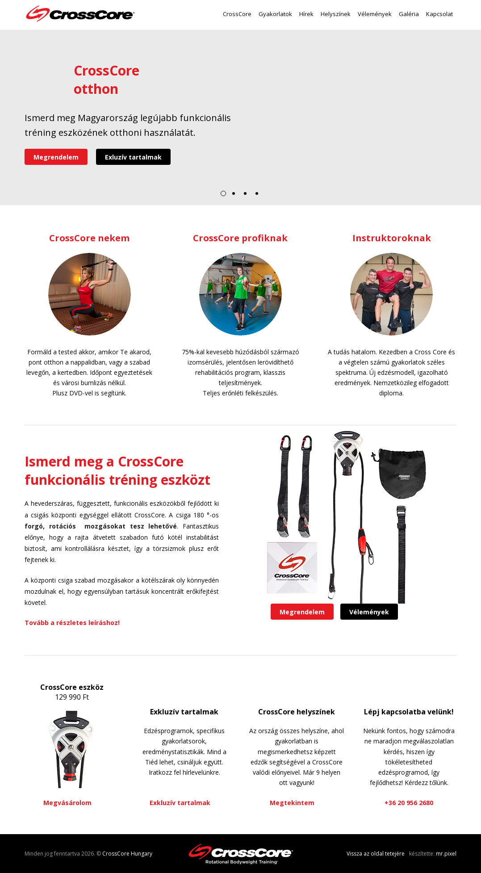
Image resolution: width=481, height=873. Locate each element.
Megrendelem (56, 157)
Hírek (306, 14)
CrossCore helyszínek (296, 712)
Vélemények (375, 14)
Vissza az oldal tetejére (376, 853)
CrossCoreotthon (106, 79)
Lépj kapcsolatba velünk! (409, 712)
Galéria (409, 14)
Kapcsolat (439, 14)
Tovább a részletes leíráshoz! (72, 622)
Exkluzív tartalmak (184, 712)
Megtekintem (292, 802)
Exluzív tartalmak (133, 157)
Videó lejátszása (45, 81)
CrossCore (237, 14)
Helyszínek (336, 14)
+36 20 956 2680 (409, 802)
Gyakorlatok (275, 14)
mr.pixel (446, 853)
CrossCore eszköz (72, 687)
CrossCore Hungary (127, 853)
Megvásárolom (67, 802)
